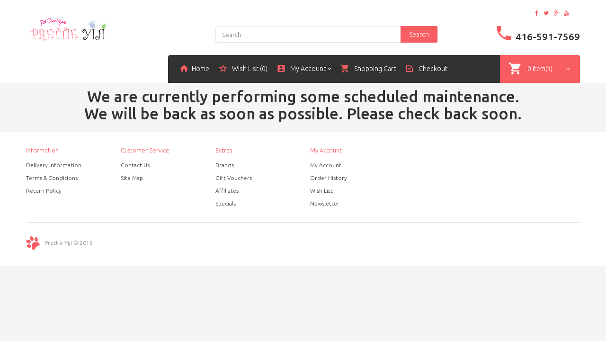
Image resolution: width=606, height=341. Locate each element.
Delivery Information (53, 165)
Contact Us (135, 165)
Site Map (132, 178)
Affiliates (227, 191)
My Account (325, 165)
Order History (328, 178)
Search (419, 34)
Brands (224, 165)
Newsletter (324, 203)
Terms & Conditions (52, 178)
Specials (225, 203)
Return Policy (44, 191)
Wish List (321, 191)
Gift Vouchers (233, 178)
